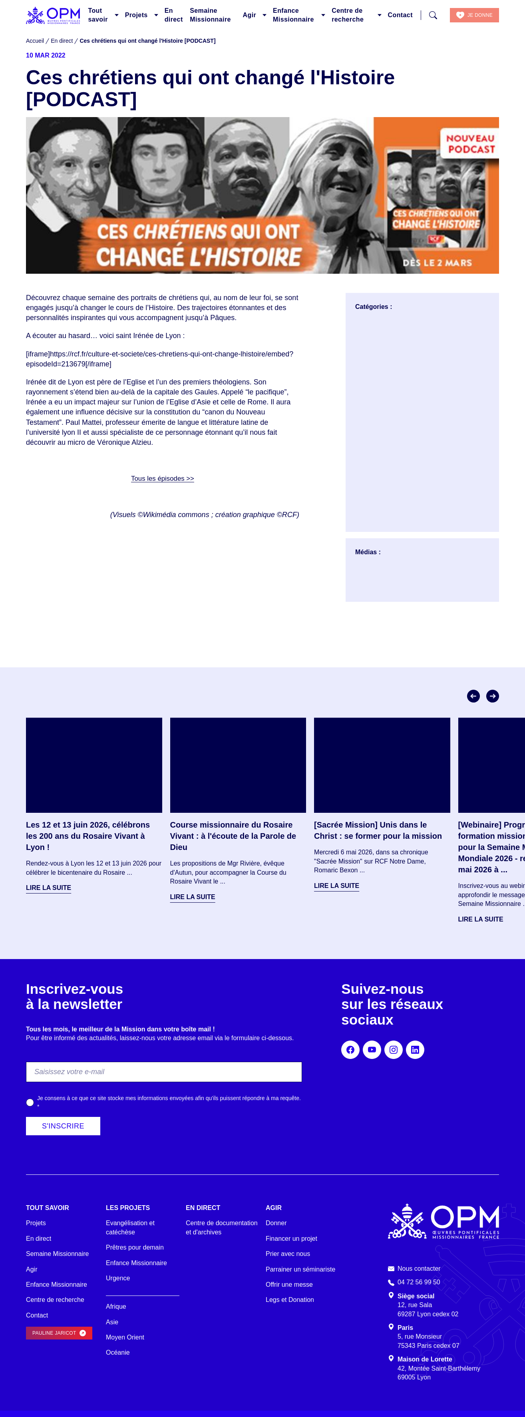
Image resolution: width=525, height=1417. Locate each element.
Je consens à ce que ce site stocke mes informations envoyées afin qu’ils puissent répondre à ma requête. (169, 1102)
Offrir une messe (289, 1284)
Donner (276, 1223)
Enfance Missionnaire (293, 15)
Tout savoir (98, 15)
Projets (136, 15)
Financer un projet (291, 1238)
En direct (174, 15)
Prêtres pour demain (135, 1247)
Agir (250, 15)
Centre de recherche (348, 15)
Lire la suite (48, 887)
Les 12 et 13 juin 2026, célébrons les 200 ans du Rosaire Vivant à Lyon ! (88, 836)
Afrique (116, 1306)
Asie (112, 1322)
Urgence (118, 1278)
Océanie (118, 1352)
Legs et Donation (290, 1299)
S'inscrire (63, 1126)
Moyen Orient (125, 1337)
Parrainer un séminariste (300, 1269)
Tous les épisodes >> (162, 478)
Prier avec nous (288, 1253)
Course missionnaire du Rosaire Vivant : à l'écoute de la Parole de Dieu (233, 836)
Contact (400, 15)
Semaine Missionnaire (210, 15)
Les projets (128, 1207)
